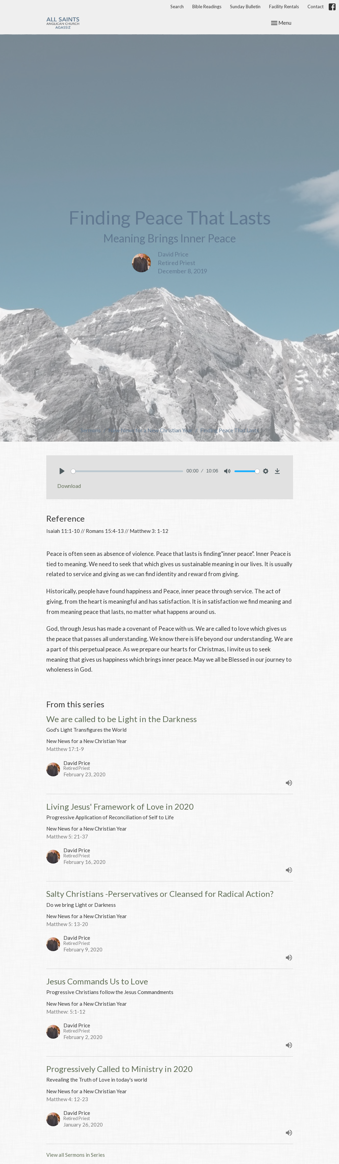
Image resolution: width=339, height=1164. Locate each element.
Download (69, 486)
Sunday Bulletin (245, 6)
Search (177, 6)
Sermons (91, 430)
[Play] (62, 471)
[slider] (127, 471)
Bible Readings (206, 6)
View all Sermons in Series (75, 1155)
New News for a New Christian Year (150, 430)
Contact (315, 6)
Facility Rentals (284, 6)
